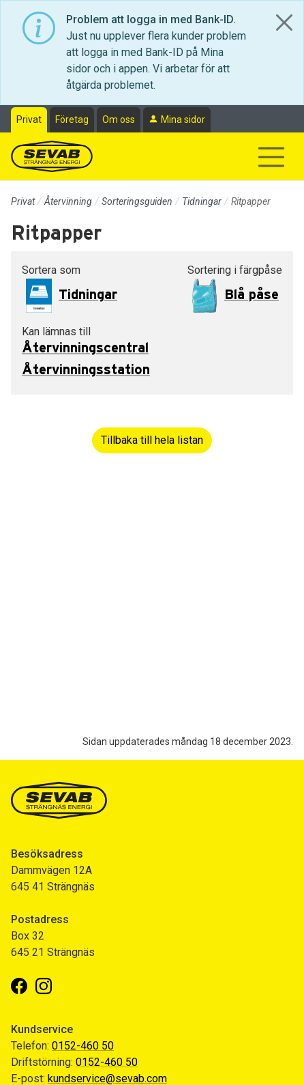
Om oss (118, 119)
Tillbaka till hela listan (152, 440)
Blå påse (251, 295)
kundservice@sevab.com (107, 1078)
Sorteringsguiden (137, 201)
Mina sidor (183, 119)
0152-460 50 (83, 1045)
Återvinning (68, 201)
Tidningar (202, 201)
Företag (72, 119)
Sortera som (51, 270)
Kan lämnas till (56, 331)
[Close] (284, 22)
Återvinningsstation (86, 370)
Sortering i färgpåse (234, 270)
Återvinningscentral (85, 348)
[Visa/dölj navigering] (271, 157)
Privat (29, 119)
